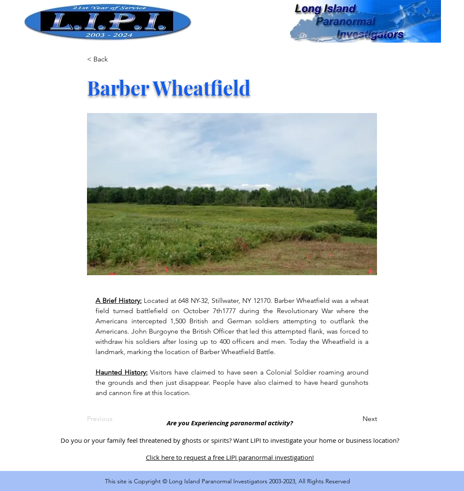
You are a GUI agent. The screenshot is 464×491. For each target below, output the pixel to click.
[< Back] (115, 59)
